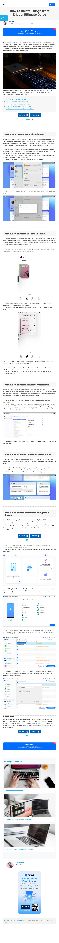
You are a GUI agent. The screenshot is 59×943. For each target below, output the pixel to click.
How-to (9, 920)
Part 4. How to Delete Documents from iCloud (18, 106)
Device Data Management (22, 23)
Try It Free (22, 115)
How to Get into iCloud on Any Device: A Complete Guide (20, 849)
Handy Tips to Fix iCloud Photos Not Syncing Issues (18, 819)
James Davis (11, 21)
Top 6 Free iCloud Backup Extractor (14, 790)
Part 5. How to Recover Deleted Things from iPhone (20, 109)
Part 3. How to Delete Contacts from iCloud (18, 104)
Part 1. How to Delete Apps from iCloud (16, 99)
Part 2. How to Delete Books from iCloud (17, 101)
